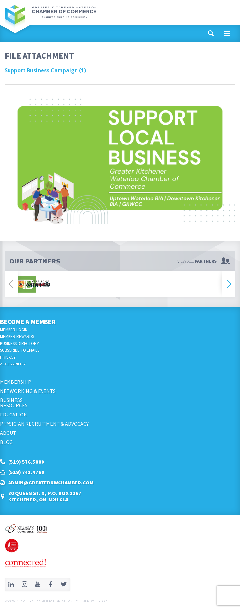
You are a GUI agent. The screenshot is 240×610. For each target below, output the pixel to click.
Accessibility (13, 364)
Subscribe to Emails (19, 350)
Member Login (13, 329)
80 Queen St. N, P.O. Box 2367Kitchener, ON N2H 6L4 (44, 496)
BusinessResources (13, 403)
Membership (15, 382)
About (8, 433)
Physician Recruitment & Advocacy (44, 423)
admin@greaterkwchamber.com (51, 482)
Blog (6, 442)
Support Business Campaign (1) (45, 70)
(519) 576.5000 (26, 461)
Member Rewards (17, 336)
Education (13, 414)
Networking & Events (28, 391)
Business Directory (19, 343)
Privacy (8, 357)
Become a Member (28, 321)
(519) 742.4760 (26, 472)
